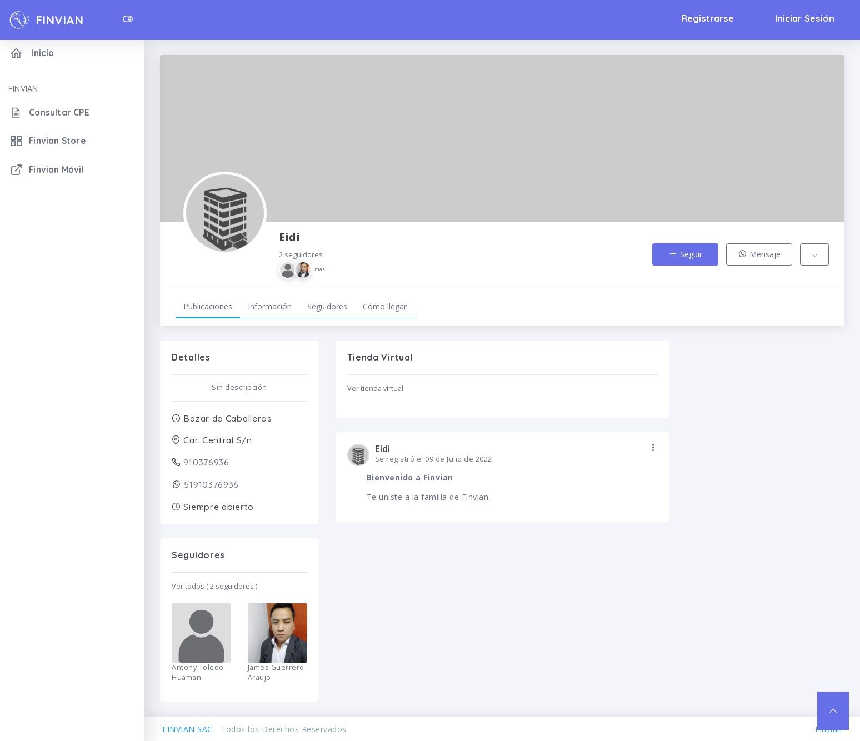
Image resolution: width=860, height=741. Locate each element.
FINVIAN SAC (187, 729)
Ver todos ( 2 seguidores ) (214, 586)
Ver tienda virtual (375, 388)
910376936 (205, 462)
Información (270, 306)
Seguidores (327, 306)
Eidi (303, 254)
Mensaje (759, 254)
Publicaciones (207, 306)
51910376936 (210, 484)
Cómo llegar (385, 306)
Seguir (685, 254)
